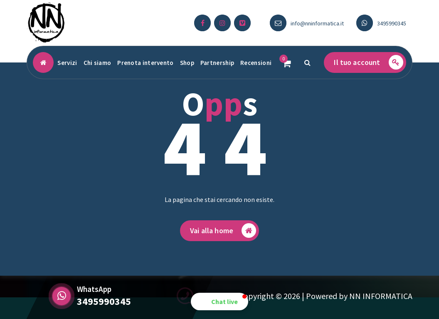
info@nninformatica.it (317, 23)
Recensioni (255, 63)
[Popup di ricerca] (307, 62)
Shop (187, 63)
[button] (219, 301)
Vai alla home (223, 233)
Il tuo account (368, 62)
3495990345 (391, 23)
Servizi (67, 63)
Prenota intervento (145, 63)
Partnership (217, 63)
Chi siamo (97, 63)
